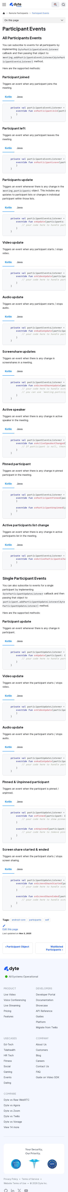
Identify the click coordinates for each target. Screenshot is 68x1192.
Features (8, 1016)
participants (35, 920)
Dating (7, 1082)
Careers (40, 1060)
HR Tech (9, 1055)
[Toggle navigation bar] (4, 4)
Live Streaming (12, 1005)
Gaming (8, 1071)
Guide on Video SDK (47, 1077)
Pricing (7, 1010)
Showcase (42, 1005)
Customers (42, 1049)
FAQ (38, 1071)
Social (7, 1066)
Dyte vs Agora (12, 1105)
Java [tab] (20, 96)
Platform (41, 1021)
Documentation (44, 1000)
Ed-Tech (8, 1044)
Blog (38, 1055)
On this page (11, 20)
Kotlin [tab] (8, 96)
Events (8, 1077)
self (47, 920)
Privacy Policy (11, 1179)
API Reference (44, 1010)
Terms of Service (30, 1179)
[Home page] (3, 13)
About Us (41, 1044)
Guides (40, 1016)
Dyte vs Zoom (12, 1110)
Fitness (8, 1060)
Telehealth (9, 1049)
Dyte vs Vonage (13, 1121)
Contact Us (42, 1066)
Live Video (10, 994)
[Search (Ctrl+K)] (63, 4)
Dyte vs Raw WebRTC (16, 1099)
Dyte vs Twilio (12, 1116)
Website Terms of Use (15, 1183)
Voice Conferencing (15, 1000)
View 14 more (11, 1127)
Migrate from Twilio (47, 1027)
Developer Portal (45, 994)
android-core (18, 920)
